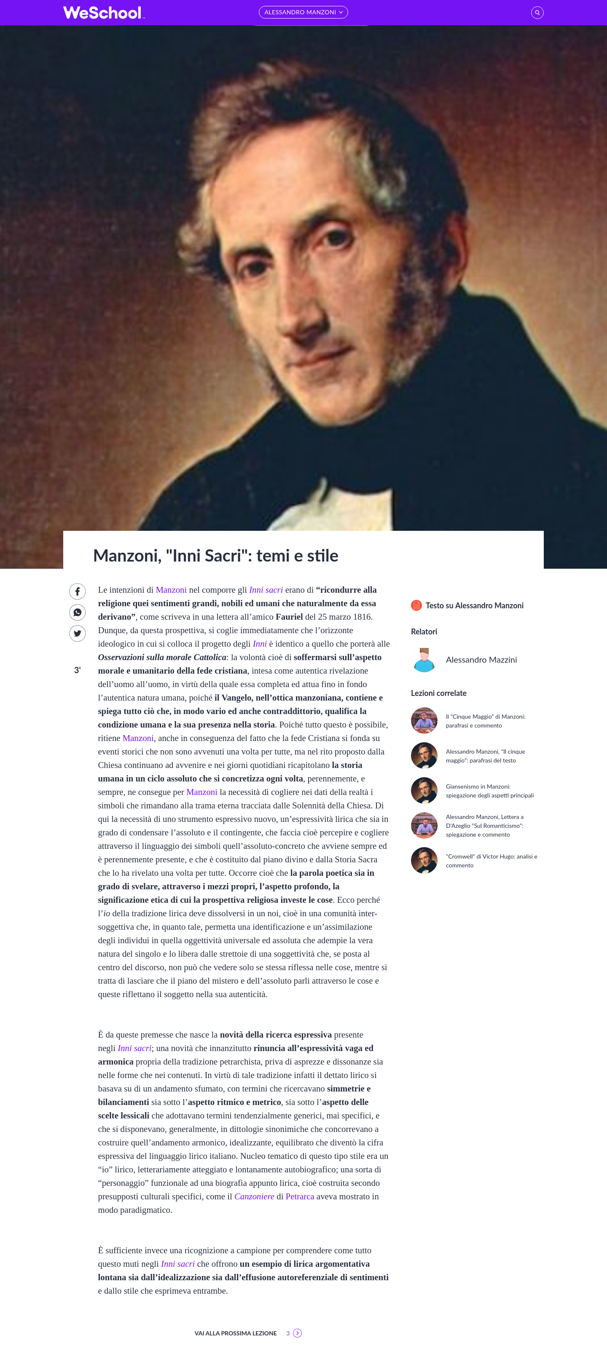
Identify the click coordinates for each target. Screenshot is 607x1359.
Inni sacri (266, 589)
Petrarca (300, 1196)
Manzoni (171, 589)
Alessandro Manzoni (489, 605)
